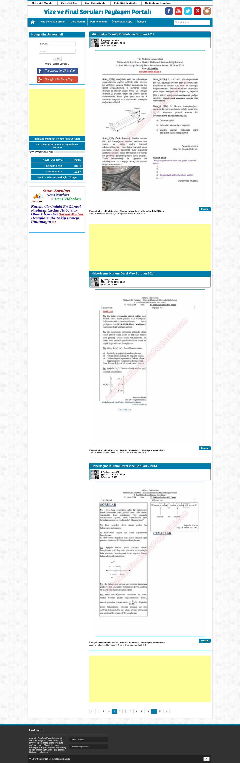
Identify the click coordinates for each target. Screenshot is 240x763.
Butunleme (128, 213)
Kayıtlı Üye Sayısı (53, 159)
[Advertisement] (57, 112)
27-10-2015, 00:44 (116, 43)
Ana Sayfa (33, 22)
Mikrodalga (111, 213)
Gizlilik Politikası (77, 740)
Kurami (121, 453)
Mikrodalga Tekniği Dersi (152, 211)
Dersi (126, 453)
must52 (115, 40)
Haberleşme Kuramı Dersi (153, 450)
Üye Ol (48, 64)
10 (147, 711)
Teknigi (120, 213)
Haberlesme (111, 453)
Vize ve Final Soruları (108, 211)
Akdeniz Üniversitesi (129, 211)
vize (131, 453)
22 (160, 711)
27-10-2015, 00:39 (116, 475)
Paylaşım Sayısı (53, 165)
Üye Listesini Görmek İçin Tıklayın (57, 177)
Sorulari (137, 213)
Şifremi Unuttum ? (61, 64)
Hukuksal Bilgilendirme (80, 747)
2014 (143, 213)
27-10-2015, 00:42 (116, 282)
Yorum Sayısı (54, 171)
